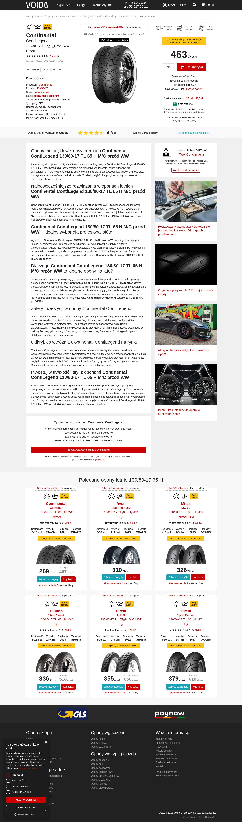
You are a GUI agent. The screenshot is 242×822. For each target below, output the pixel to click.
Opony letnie (98, 739)
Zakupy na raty (164, 739)
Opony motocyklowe (102, 772)
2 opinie (53, 56)
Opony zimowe (99, 743)
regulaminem (98, 460)
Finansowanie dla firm (50, 585)
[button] (26, 814)
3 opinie (67, 630)
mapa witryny (189, 817)
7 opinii (132, 522)
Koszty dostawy (164, 750)
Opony (64, 5)
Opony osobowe (100, 760)
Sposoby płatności (166, 754)
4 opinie (67, 522)
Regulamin (161, 746)
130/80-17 (42, 88)
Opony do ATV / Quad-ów (105, 776)
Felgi (82, 5)
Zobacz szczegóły (48, 579)
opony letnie (41, 92)
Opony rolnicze (99, 783)
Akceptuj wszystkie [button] (26, 800)
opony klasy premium (46, 96)
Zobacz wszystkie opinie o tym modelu (89, 449)
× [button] (46, 742)
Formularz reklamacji (167, 775)
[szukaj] (194, 5)
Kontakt (160, 766)
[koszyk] (207, 5)
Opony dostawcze (101, 768)
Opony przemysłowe (102, 787)
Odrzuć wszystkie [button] (26, 807)
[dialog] (26, 779)
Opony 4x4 (97, 764)
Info (182, 5)
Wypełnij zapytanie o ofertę (186, 170)
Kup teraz (68, 579)
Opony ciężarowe (100, 779)
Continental (45, 84)
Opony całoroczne (101, 746)
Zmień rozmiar (32, 70)
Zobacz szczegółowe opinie (194, 133)
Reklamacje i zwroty (167, 762)
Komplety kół (102, 5)
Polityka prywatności (167, 758)
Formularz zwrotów (166, 771)
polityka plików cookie (206, 817)
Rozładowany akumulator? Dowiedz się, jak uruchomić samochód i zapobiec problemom (184, 230)
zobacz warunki (194, 89)
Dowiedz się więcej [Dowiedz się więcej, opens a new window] (27, 768)
